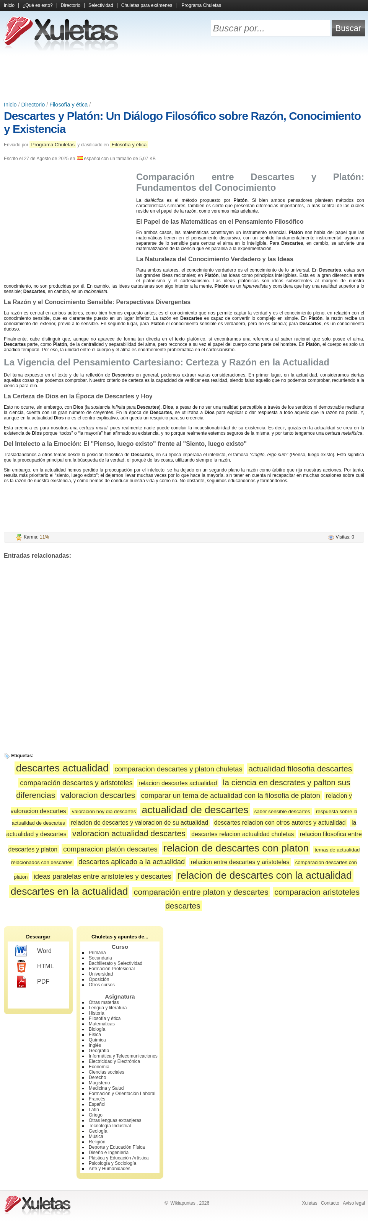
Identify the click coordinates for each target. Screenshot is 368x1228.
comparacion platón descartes (110, 849)
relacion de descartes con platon (236, 848)
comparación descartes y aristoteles (76, 783)
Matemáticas (102, 1024)
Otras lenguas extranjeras (115, 1120)
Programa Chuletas (201, 5)
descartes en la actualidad (69, 891)
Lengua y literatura (108, 1007)
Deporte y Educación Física (117, 1147)
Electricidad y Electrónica (114, 1061)
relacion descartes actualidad (177, 783)
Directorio (70, 5)
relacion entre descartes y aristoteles (240, 862)
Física (95, 1034)
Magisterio (99, 1083)
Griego (96, 1115)
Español (97, 1104)
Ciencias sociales (106, 1072)
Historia (96, 1013)
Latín (94, 1109)
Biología (97, 1029)
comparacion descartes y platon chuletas (178, 769)
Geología (98, 1131)
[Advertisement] (184, 76)
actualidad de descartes (195, 809)
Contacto (330, 1203)
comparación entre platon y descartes (201, 891)
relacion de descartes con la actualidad (264, 875)
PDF (32, 982)
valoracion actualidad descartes (129, 833)
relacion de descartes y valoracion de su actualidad (139, 822)
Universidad (101, 974)
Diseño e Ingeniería (109, 1152)
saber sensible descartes (282, 811)
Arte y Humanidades (109, 1168)
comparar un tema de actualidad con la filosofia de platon (230, 795)
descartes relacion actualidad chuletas (242, 834)
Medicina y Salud (106, 1088)
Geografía (99, 1050)
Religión (97, 1141)
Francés (97, 1099)
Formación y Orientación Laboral (122, 1093)
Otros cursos (102, 984)
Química (97, 1040)
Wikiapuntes (182, 1203)
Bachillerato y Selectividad (115, 963)
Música (96, 1136)
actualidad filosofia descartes (300, 768)
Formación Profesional (112, 968)
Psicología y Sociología (112, 1163)
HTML (34, 966)
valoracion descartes (98, 795)
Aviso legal (354, 1203)
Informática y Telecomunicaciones (123, 1056)
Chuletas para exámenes (146, 5)
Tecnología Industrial (110, 1125)
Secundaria (100, 958)
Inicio (9, 5)
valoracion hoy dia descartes (104, 811)
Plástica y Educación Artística (119, 1158)
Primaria (97, 952)
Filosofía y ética (68, 105)
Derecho (97, 1077)
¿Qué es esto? (38, 5)
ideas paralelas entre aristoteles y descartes (102, 876)
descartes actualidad (62, 768)
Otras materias (104, 1002)
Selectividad (100, 5)
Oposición (99, 979)
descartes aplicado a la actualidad (131, 862)
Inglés (95, 1045)
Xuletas (309, 1203)
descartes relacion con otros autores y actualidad (280, 822)
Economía (99, 1066)
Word (33, 951)
